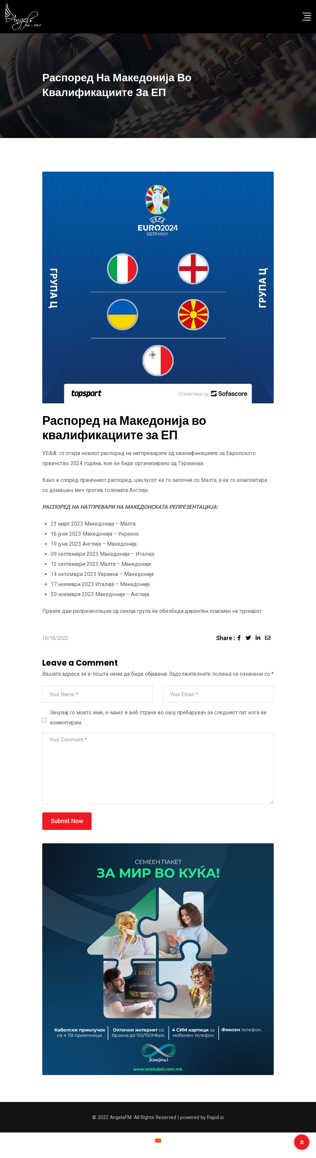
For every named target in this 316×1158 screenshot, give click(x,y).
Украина (128, 534)
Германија (190, 463)
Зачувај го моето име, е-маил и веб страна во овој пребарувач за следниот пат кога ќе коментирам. (158, 717)
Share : (225, 637)
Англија (138, 490)
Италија (145, 554)
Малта (208, 480)
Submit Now (67, 821)
